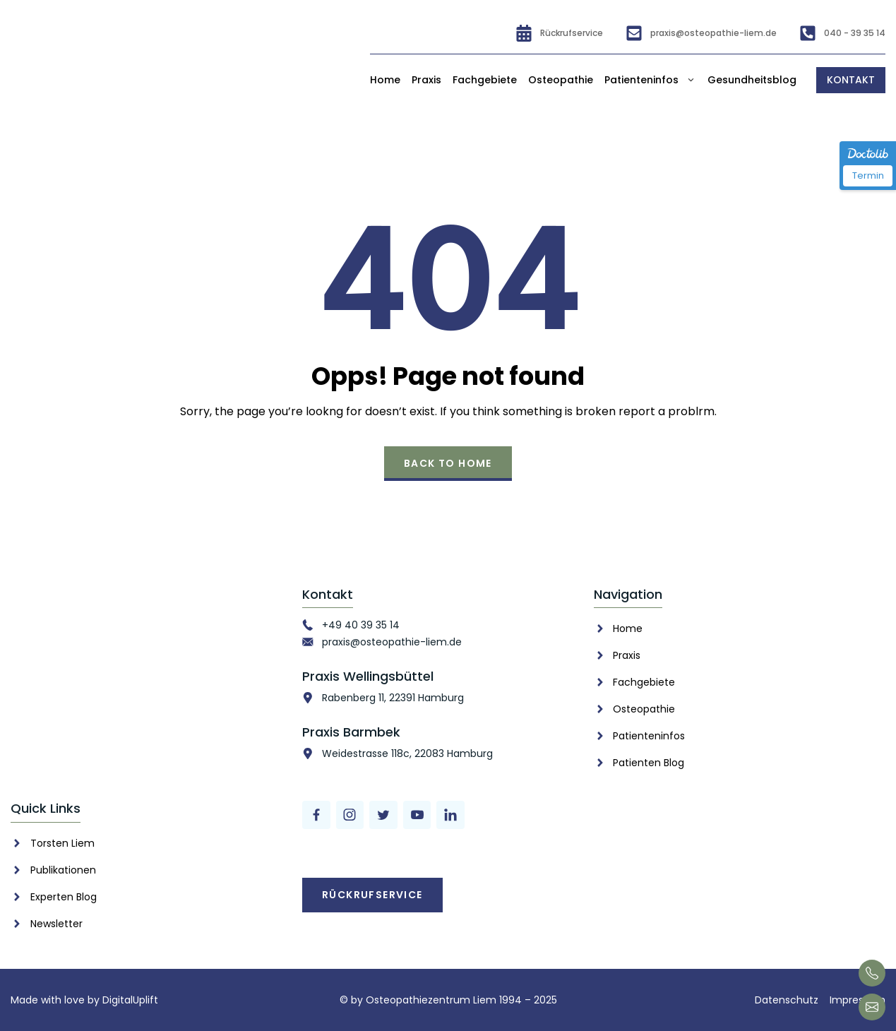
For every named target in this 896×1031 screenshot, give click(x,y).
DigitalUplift (130, 1000)
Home (385, 80)
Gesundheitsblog (751, 80)
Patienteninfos (650, 80)
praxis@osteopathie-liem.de (392, 642)
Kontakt (851, 80)
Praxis (426, 80)
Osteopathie (560, 80)
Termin (868, 175)
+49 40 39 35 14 (361, 625)
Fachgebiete (485, 80)
